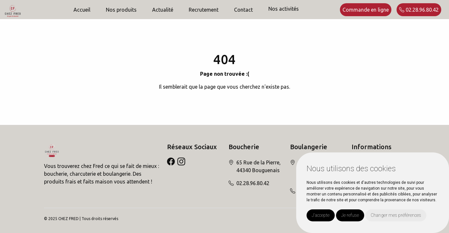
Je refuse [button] (350, 215)
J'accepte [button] (321, 215)
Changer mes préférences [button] (396, 215)
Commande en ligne (365, 10)
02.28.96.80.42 (419, 10)
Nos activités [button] (283, 9)
